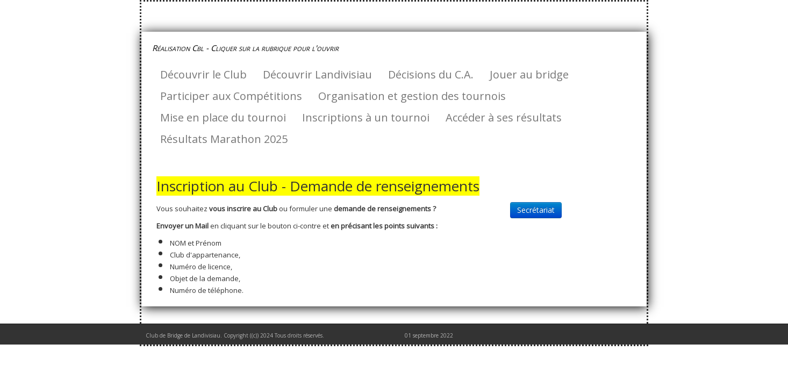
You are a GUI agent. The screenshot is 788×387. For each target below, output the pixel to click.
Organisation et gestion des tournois (412, 96)
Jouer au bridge (529, 74)
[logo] (249, 48)
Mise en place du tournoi (223, 117)
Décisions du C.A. (431, 74)
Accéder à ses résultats (504, 117)
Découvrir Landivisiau (317, 74)
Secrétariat (536, 210)
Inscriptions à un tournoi (365, 117)
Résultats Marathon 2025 (224, 139)
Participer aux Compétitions (231, 96)
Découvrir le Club (203, 74)
